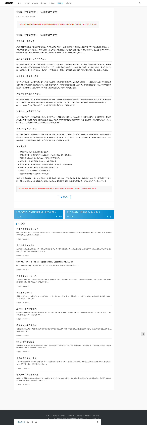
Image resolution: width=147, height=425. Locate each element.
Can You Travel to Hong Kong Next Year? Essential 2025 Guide (44, 274)
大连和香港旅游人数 (25, 257)
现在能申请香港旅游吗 (26, 323)
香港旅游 (61, 3)
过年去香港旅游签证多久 (27, 241)
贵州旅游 (52, 3)
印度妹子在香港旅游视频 (27, 390)
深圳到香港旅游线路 (25, 357)
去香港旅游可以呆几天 (26, 289)
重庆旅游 (44, 3)
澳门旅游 (69, 3)
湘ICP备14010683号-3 (78, 419)
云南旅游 (35, 3)
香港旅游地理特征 (24, 306)
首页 (20, 3)
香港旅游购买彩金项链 (26, 340)
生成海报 (20, 422)
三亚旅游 (27, 3)
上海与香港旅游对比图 (26, 373)
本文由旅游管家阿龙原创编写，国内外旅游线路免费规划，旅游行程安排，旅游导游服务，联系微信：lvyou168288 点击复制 (57, 200)
